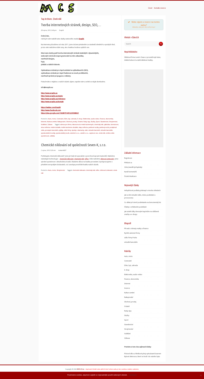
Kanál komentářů (130, 172)
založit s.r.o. (84, 133)
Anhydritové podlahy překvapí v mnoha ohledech (142, 190)
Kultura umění (52, 122)
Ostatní (80, 122)
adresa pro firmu (66, 124)
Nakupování (61, 122)
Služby (93, 122)
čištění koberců (130, 60)
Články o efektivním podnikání (135, 207)
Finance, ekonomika (106, 119)
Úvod (150, 8)
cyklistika (107, 124)
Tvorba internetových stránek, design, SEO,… (71, 25)
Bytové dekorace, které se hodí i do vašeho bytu (142, 356)
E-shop (79, 119)
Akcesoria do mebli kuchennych (83, 124)
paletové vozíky (93, 127)
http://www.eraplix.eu (49, 93)
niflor (87, 159)
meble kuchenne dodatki (69, 127)
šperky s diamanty (78, 130)
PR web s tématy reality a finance (136, 228)
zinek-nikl (102, 133)
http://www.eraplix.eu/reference (53, 99)
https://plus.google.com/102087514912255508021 (60, 113)
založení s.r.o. (74, 133)
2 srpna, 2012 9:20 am (48, 150)
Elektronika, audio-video (91, 119)
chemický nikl (98, 124)
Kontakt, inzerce (160, 8)
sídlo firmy (67, 130)
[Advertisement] (143, 108)
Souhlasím (133, 375)
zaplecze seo (93, 133)
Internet (43, 122)
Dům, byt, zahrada (70, 119)
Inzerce (127, 288)
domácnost (114, 124)
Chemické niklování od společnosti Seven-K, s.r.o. (73, 145)
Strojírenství (113, 122)
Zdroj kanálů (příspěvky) (133, 167)
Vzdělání (44, 124)
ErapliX (61, 30)
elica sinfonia (45, 127)
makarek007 (62, 150)
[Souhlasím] (200, 375)
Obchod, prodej (71, 122)
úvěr (86, 130)
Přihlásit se (128, 163)
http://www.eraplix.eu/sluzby (52, 96)
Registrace (128, 158)
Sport (98, 122)
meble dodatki (55, 127)
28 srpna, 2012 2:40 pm (49, 30)
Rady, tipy (87, 122)
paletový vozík (104, 127)
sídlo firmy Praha (130, 238)
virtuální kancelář (94, 130)
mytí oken (156, 57)
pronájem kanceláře (51, 130)
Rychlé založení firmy (132, 233)
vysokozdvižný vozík (62, 133)
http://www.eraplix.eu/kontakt (52, 102)
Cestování (60, 119)
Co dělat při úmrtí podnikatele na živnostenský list (142, 202)
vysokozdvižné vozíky (48, 133)
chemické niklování (67, 159)
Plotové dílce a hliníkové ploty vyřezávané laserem (142, 354)
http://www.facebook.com (51, 110)
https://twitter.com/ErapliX (51, 107)
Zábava (49, 124)
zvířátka (52, 136)
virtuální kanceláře (107, 130)
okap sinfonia (83, 127)
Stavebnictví (104, 122)
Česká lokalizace (130, 176)
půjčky (61, 130)
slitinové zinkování (107, 159)
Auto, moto (52, 119)
